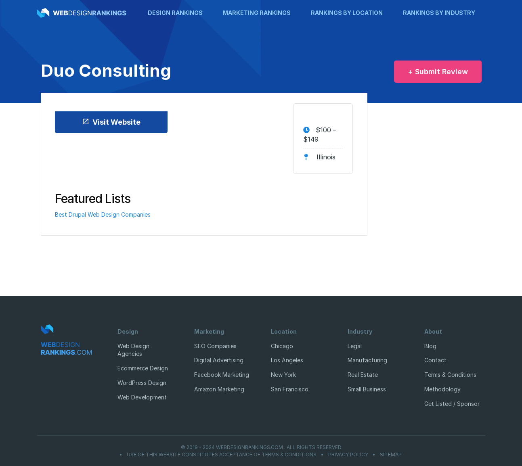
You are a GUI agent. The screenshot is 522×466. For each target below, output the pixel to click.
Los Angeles (287, 360)
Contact (435, 360)
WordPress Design (141, 382)
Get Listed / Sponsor (452, 403)
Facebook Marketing (221, 374)
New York (283, 374)
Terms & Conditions (450, 374)
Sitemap (391, 454)
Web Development (142, 397)
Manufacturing (367, 360)
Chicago (282, 346)
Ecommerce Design (142, 368)
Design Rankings (175, 12)
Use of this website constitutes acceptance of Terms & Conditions (222, 454)
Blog (430, 346)
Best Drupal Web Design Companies (103, 214)
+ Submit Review (438, 71)
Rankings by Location (347, 12)
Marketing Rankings (257, 12)
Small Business (367, 389)
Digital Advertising (218, 360)
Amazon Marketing (219, 389)
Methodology (442, 389)
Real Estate (363, 374)
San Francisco (289, 389)
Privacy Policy (348, 454)
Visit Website (111, 122)
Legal (355, 346)
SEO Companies (215, 346)
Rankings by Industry (439, 12)
